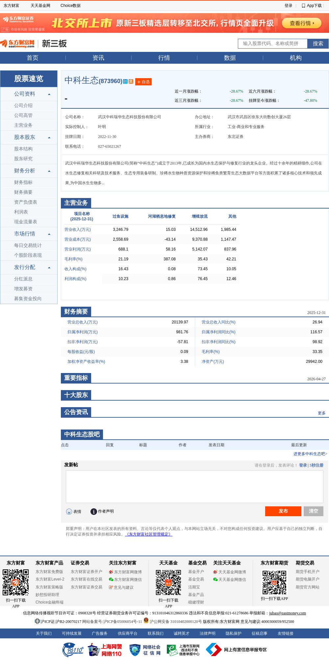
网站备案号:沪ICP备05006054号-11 (112, 621)
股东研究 (23, 158)
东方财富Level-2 (50, 579)
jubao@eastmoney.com (287, 613)
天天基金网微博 (229, 572)
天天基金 (168, 563)
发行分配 (24, 267)
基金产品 (196, 594)
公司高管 (23, 115)
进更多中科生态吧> (310, 454)
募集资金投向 (28, 298)
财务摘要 (23, 192)
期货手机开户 (307, 571)
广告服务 (100, 633)
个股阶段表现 (28, 255)
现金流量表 (25, 221)
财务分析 (24, 170)
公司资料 (24, 94)
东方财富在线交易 (86, 579)
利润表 (21, 211)
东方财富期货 (274, 563)
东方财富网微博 (125, 572)
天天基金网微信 (229, 579)
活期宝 (194, 587)
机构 (296, 58)
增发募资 (23, 288)
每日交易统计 (28, 245)
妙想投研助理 (47, 594)
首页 (32, 58)
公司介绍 (23, 105)
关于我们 (44, 633)
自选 (143, 82)
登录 (288, 5)
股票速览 (28, 79)
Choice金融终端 (49, 602)
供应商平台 (128, 633)
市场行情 (24, 233)
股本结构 (23, 148)
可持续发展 (72, 633)
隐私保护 (233, 633)
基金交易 (196, 579)
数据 (230, 58)
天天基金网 (40, 5)
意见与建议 (121, 587)
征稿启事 (259, 633)
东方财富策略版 (49, 587)
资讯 (98, 58)
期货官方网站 (307, 587)
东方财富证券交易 (86, 587)
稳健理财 (196, 602)
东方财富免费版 (49, 571)
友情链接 (285, 633)
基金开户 (196, 571)
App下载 (314, 5)
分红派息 (23, 278)
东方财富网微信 (125, 579)
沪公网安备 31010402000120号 (172, 621)
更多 (322, 413)
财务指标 (23, 182)
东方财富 (11, 5)
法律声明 (207, 633)
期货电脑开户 (307, 579)
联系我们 (156, 633)
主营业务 (23, 125)
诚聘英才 (182, 633)
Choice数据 (71, 5)
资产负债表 (25, 202)
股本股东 (24, 137)
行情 (164, 58)
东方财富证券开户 (86, 571)
